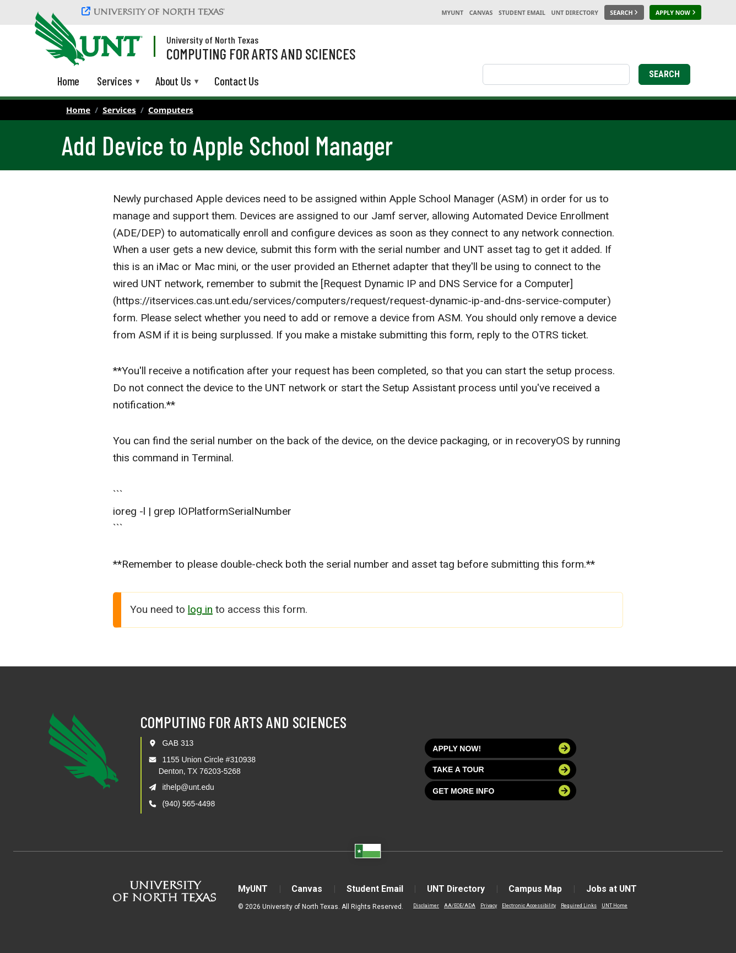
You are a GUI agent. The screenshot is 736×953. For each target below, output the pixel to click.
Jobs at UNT (613, 889)
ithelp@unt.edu (188, 787)
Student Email (522, 13)
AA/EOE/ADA (457, 905)
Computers (170, 109)
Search (664, 74)
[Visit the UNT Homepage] (125, 40)
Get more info (501, 790)
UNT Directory (574, 13)
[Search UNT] (624, 13)
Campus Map (537, 889)
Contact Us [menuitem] (236, 81)
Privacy (486, 905)
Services (119, 109)
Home (78, 109)
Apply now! (501, 748)
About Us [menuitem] (173, 82)
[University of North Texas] (155, 12)
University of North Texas (212, 40)
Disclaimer (423, 905)
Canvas (481, 13)
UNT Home (612, 905)
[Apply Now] (675, 13)
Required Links (576, 905)
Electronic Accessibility (526, 905)
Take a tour (501, 770)
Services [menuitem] (114, 82)
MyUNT (452, 13)
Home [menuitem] (68, 81)
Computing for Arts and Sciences (261, 53)
